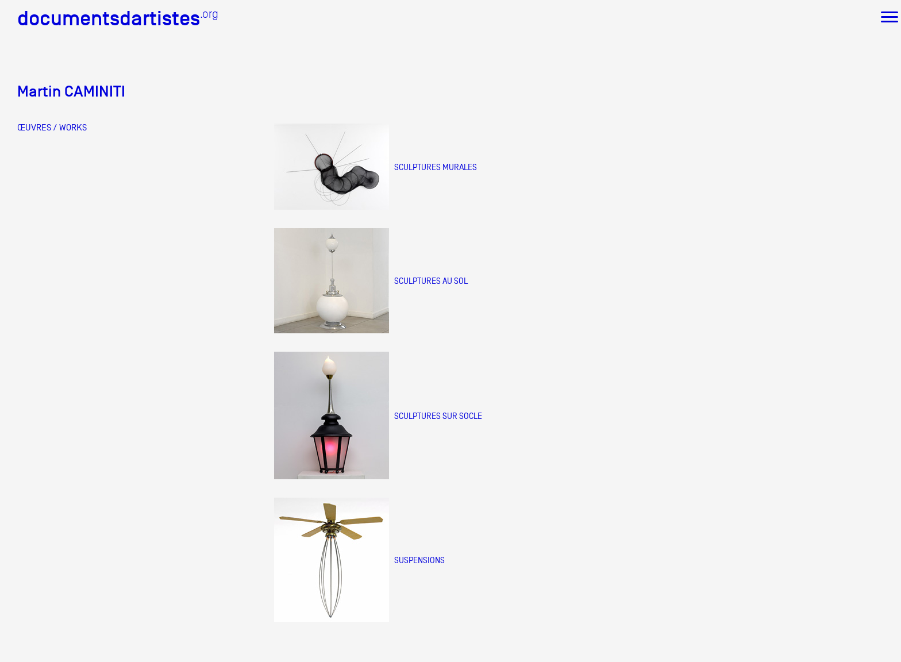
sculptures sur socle (438, 416)
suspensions (419, 560)
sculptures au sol (431, 281)
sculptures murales (435, 167)
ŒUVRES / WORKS (52, 127)
